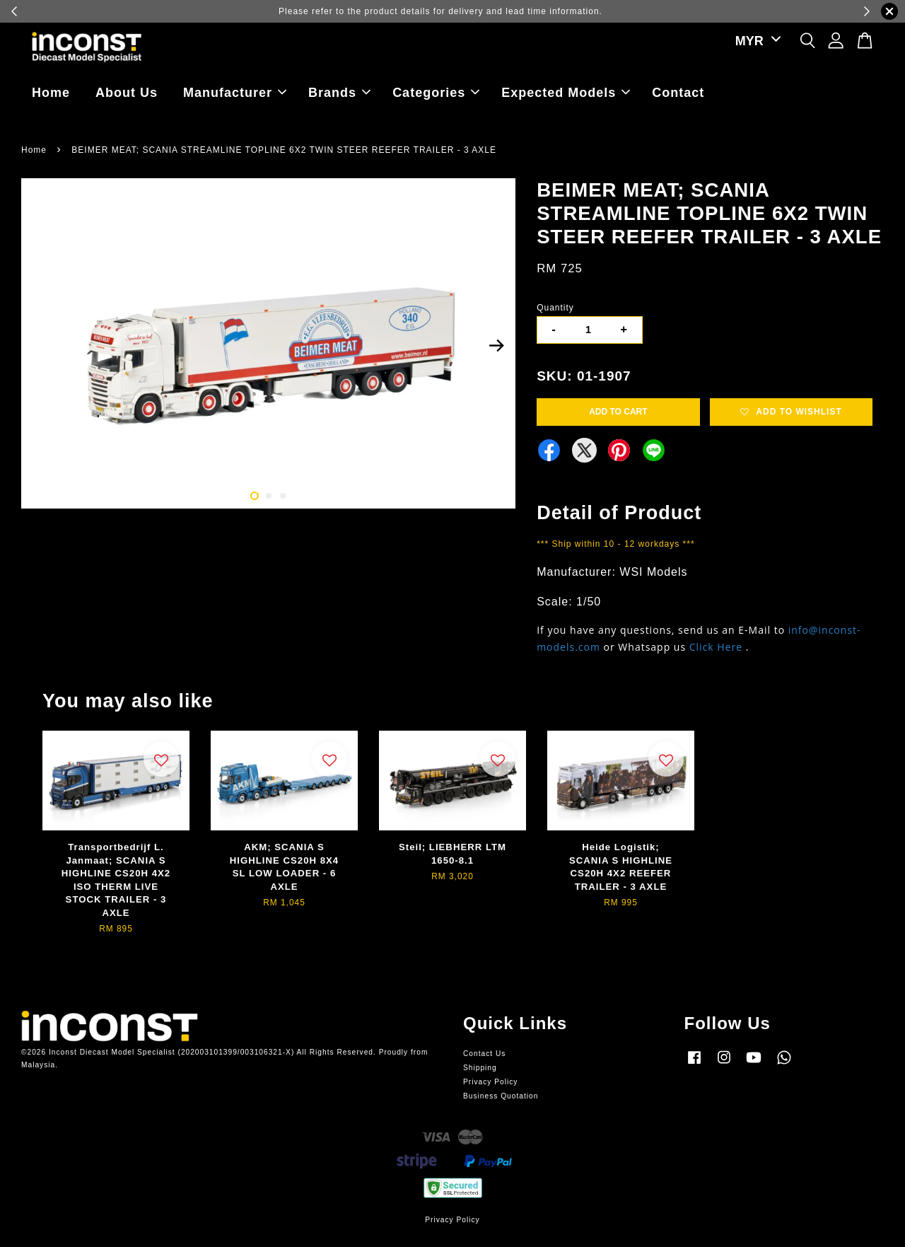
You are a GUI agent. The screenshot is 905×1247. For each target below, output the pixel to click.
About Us (126, 93)
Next (496, 346)
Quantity (555, 308)
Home (51, 93)
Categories (435, 93)
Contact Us (484, 1053)
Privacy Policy (490, 1082)
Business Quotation (500, 1096)
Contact (678, 93)
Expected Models (565, 93)
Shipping (480, 1068)
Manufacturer (234, 93)
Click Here (715, 647)
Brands (339, 93)
